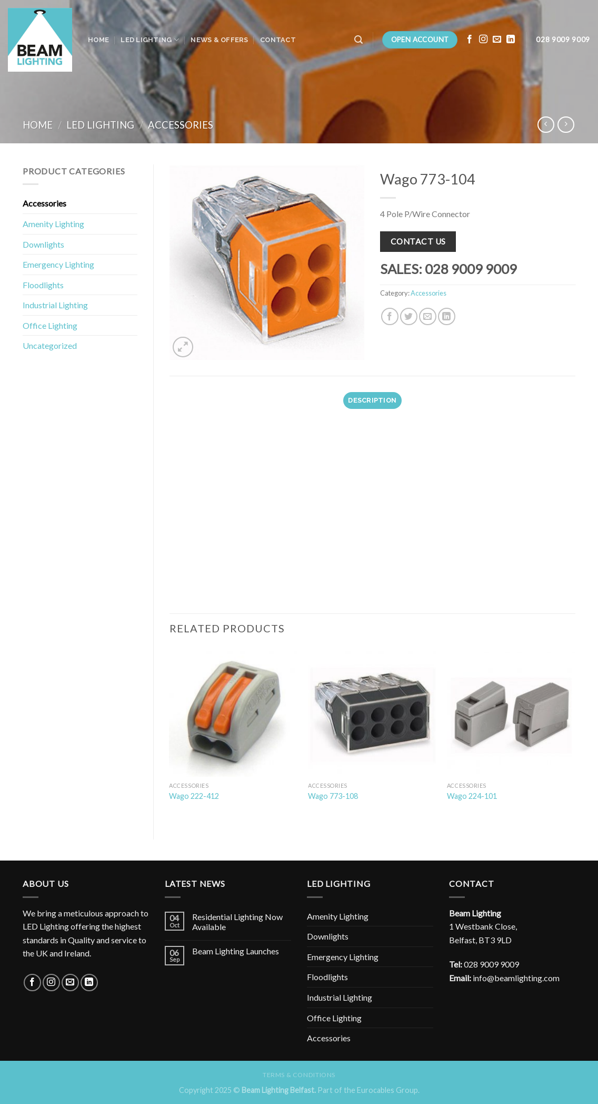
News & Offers (219, 40)
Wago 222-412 (194, 796)
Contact (278, 40)
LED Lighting (150, 40)
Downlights (43, 244)
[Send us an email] (497, 39)
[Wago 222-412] (233, 712)
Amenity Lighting (53, 224)
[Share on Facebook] (389, 316)
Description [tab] (372, 400)
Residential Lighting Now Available (237, 922)
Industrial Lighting (55, 305)
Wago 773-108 (333, 796)
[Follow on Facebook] (469, 39)
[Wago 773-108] (372, 712)
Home (98, 40)
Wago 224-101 (472, 796)
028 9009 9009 (491, 964)
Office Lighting (50, 325)
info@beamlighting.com (516, 978)
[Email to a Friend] (427, 316)
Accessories (180, 125)
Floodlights (43, 285)
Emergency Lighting (58, 264)
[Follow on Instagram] (483, 39)
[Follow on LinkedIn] (510, 39)
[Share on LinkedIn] (446, 316)
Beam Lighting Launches (235, 951)
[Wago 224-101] (511, 712)
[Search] (358, 40)
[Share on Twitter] (408, 316)
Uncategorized (50, 345)
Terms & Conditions (299, 1075)
